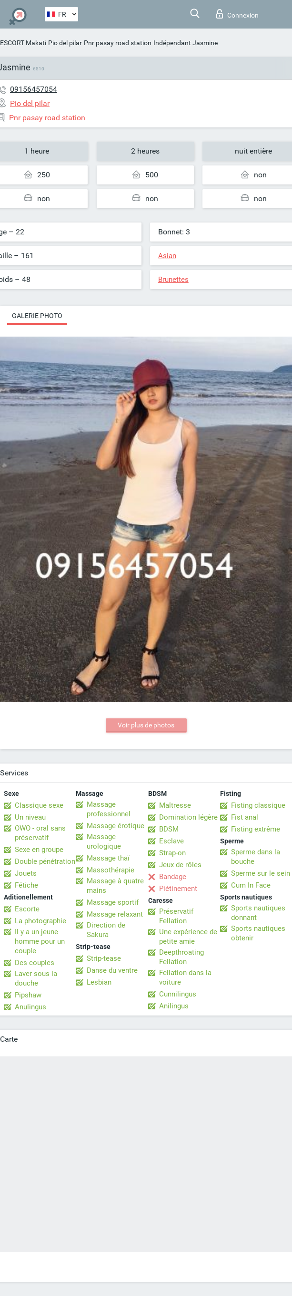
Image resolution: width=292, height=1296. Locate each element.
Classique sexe (39, 805)
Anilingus (174, 1006)
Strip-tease (104, 958)
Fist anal (244, 817)
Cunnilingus (177, 994)
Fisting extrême (255, 829)
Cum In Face (251, 885)
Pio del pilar (65, 43)
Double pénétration (45, 861)
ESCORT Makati (23, 43)
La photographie (40, 921)
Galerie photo (37, 315)
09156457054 (33, 89)
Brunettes (173, 279)
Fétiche (26, 885)
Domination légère (188, 817)
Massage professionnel (109, 809)
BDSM (169, 829)
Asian (167, 255)
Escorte (27, 909)
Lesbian (99, 982)
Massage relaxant (115, 914)
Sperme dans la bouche (255, 857)
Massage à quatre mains (115, 886)
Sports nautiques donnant (258, 913)
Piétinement (178, 888)
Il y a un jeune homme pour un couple (40, 941)
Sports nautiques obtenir (258, 933)
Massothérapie (110, 870)
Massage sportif (113, 902)
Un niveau (30, 817)
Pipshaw (28, 995)
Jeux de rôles (180, 865)
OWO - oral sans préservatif (40, 833)
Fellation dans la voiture (185, 977)
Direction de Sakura (106, 930)
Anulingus (30, 1007)
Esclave (171, 841)
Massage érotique (115, 826)
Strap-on (172, 853)
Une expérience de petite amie (188, 937)
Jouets (26, 873)
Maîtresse (175, 805)
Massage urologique (104, 841)
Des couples (34, 962)
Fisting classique (258, 805)
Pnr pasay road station (117, 43)
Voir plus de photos (146, 725)
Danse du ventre (112, 970)
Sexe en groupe (39, 849)
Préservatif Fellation (176, 916)
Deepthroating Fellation (181, 957)
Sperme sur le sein (260, 873)
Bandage (172, 876)
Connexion (237, 14)
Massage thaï (108, 858)
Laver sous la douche (36, 978)
